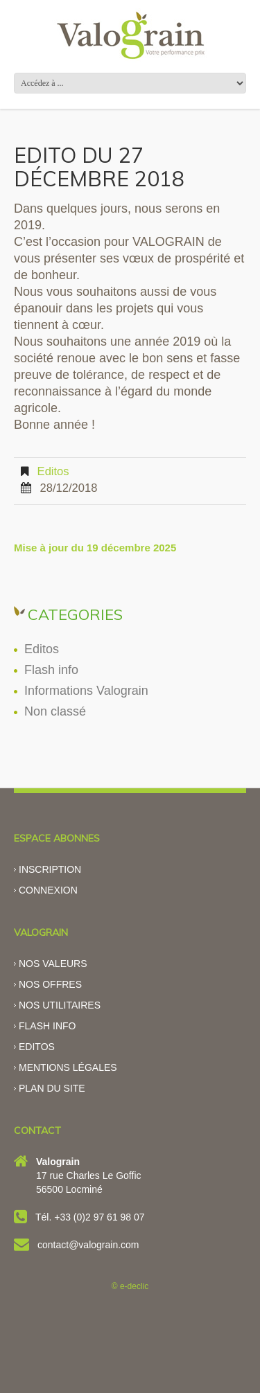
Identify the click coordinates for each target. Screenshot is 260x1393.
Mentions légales (68, 1067)
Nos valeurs (53, 963)
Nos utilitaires (60, 1005)
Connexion (48, 890)
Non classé (55, 711)
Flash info (51, 670)
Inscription (50, 869)
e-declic (134, 1286)
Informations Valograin (86, 691)
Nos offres (50, 984)
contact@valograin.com (88, 1244)
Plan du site (52, 1088)
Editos (53, 471)
